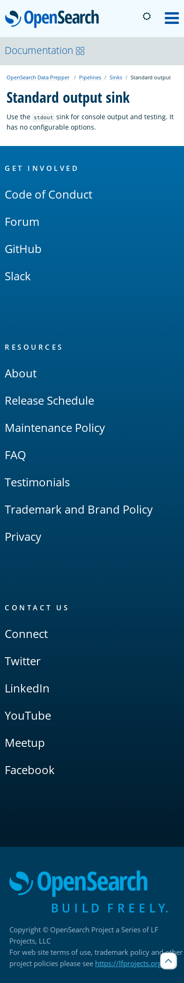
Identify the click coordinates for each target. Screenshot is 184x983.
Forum (22, 221)
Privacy (23, 536)
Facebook (30, 769)
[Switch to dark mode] (146, 16)
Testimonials (37, 482)
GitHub (23, 248)
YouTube (28, 715)
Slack (18, 276)
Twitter (23, 660)
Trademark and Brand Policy (79, 509)
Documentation (45, 50)
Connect (26, 633)
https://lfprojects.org (128, 963)
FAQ (15, 454)
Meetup (25, 742)
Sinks (116, 77)
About (21, 373)
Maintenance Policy (55, 427)
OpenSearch (54, 20)
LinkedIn (27, 688)
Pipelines (90, 77)
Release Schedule (49, 400)
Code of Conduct (48, 194)
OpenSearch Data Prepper (38, 77)
